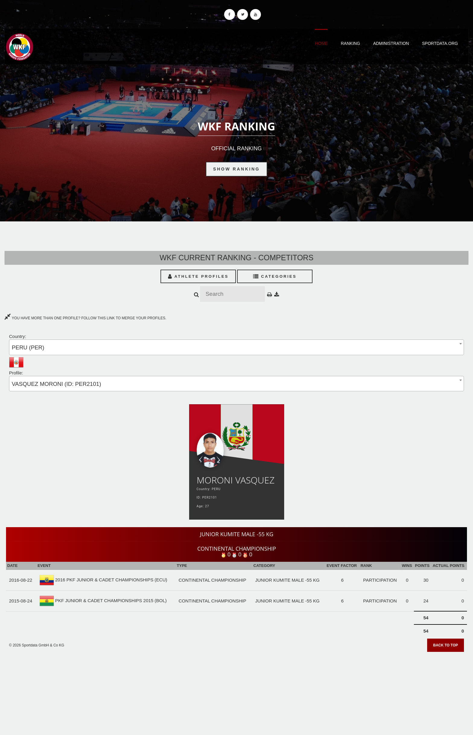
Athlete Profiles (198, 276)
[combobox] (236, 347)
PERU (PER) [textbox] (28, 347)
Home (321, 43)
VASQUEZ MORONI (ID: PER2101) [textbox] (56, 384)
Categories (275, 276)
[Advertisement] (236, 691)
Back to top (445, 645)
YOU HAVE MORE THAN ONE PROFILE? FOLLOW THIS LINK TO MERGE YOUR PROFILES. (85, 318)
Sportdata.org (440, 43)
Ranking (350, 43)
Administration (391, 43)
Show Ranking (236, 169)
